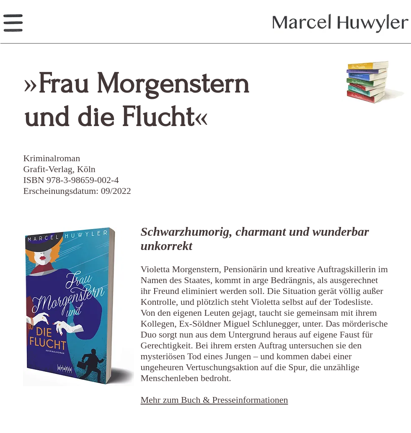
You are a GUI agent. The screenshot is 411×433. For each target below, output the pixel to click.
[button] (13, 23)
